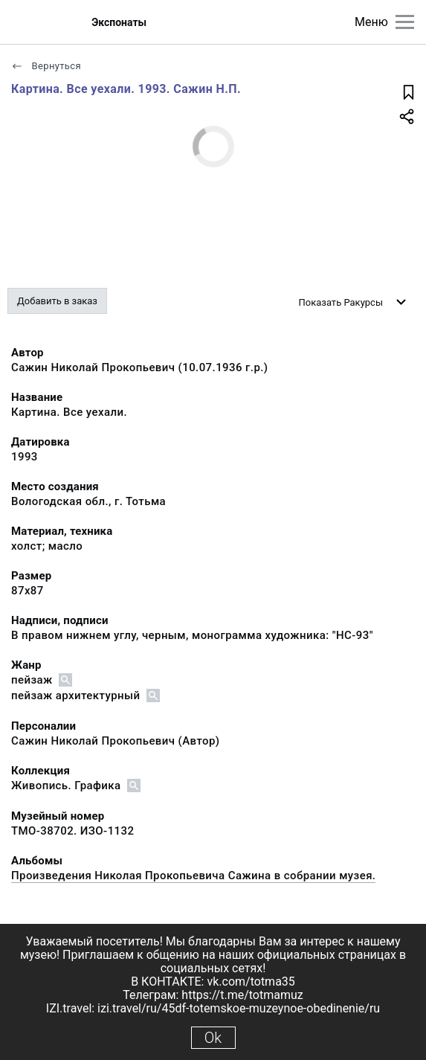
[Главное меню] (405, 21)
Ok (213, 1038)
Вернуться (46, 65)
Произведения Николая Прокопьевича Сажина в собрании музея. (193, 875)
